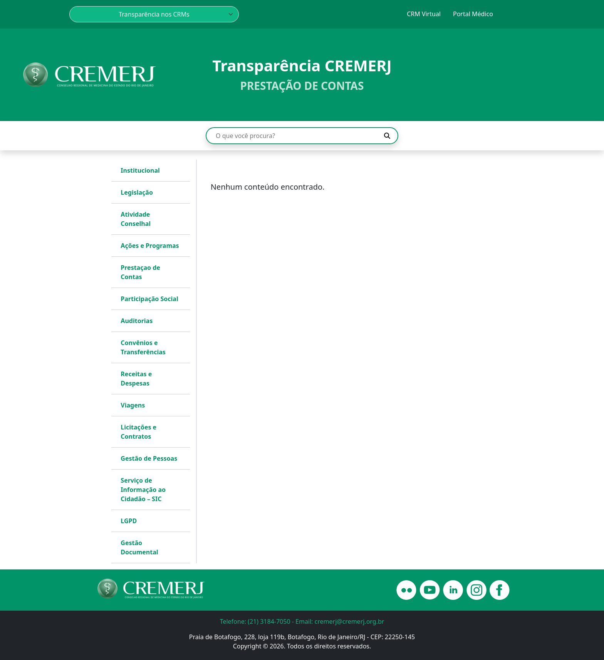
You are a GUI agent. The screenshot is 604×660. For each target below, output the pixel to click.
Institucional (140, 170)
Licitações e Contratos (138, 432)
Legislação (137, 192)
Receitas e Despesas (136, 378)
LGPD (129, 521)
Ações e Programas (150, 245)
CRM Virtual (424, 14)
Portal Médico (473, 14)
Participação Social (149, 299)
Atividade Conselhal (136, 219)
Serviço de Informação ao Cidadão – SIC (143, 489)
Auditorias (137, 321)
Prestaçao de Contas (140, 272)
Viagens (133, 405)
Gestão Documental (139, 547)
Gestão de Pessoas (149, 458)
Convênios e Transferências (143, 347)
